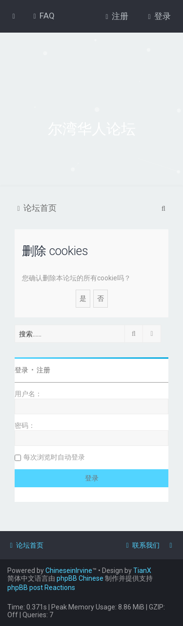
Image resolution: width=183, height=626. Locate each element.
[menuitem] (42, 15)
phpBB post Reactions (41, 587)
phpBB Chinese (80, 578)
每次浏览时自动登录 (54, 457)
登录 (21, 370)
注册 (43, 370)
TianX (142, 570)
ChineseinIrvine (68, 570)
